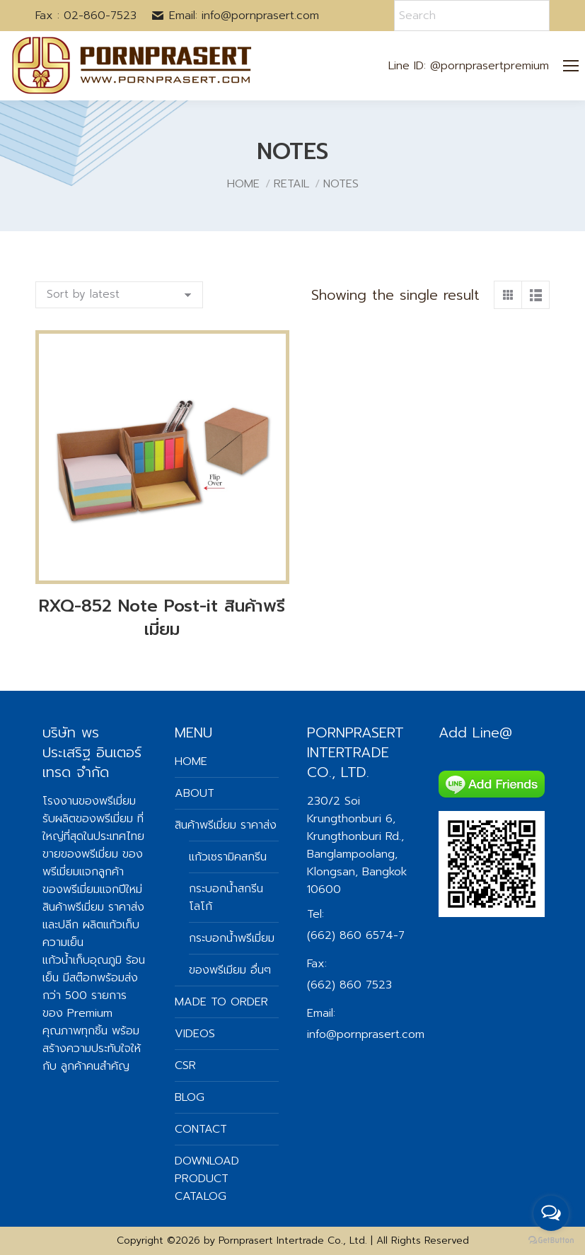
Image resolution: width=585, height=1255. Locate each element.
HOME (191, 761)
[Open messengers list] (551, 1213)
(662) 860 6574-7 (356, 935)
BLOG (189, 1097)
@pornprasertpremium (489, 65)
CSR (185, 1065)
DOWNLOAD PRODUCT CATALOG (207, 1178)
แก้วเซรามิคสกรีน (228, 856)
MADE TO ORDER (221, 1001)
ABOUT (194, 793)
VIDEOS (195, 1033)
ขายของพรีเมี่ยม (80, 854)
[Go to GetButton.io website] (551, 1240)
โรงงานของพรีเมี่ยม (89, 801)
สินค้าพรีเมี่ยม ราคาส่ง (93, 907)
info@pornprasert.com (365, 1034)
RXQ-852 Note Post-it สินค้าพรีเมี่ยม (162, 617)
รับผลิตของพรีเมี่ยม (87, 818)
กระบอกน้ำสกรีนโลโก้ (226, 897)
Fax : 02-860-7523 (86, 15)
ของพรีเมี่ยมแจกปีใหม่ (92, 889)
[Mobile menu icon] (571, 65)
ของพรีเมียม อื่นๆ (230, 970)
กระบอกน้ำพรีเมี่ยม (231, 938)
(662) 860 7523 (349, 984)
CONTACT (201, 1129)
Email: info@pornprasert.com (235, 15)
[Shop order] (119, 294)
